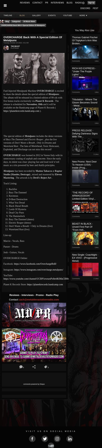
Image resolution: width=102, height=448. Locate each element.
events (52, 15)
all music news (29, 21)
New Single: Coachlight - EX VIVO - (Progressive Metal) (85, 257)
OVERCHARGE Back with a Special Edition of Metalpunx (23, 25)
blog (22, 15)
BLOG (70, 3)
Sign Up (91, 3)
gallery (36, 15)
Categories (16, 21)
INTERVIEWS (57, 3)
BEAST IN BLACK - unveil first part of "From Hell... (82, 226)
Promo (40, 295)
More (84, 15)
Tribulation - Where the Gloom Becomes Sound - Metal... (84, 102)
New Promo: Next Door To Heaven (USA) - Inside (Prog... (84, 164)
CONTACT (37, 3)
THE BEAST (15, 46)
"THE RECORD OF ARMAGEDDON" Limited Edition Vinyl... (84, 195)
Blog (7, 21)
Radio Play (52, 295)
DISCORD (85, 8)
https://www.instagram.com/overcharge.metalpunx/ (38, 269)
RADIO (78, 3)
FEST (95, 8)
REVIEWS (25, 3)
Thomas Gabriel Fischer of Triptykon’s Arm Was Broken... (85, 40)
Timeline (8, 15)
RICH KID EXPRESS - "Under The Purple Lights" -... (84, 71)
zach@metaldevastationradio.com (39, 299)
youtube (67, 15)
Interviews (28, 295)
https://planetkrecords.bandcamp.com (21, 111)
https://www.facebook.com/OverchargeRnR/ (35, 264)
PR (46, 3)
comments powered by (34, 384)
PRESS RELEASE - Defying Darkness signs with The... (85, 133)
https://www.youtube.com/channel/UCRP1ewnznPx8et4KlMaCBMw (36, 278)
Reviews (14, 295)
